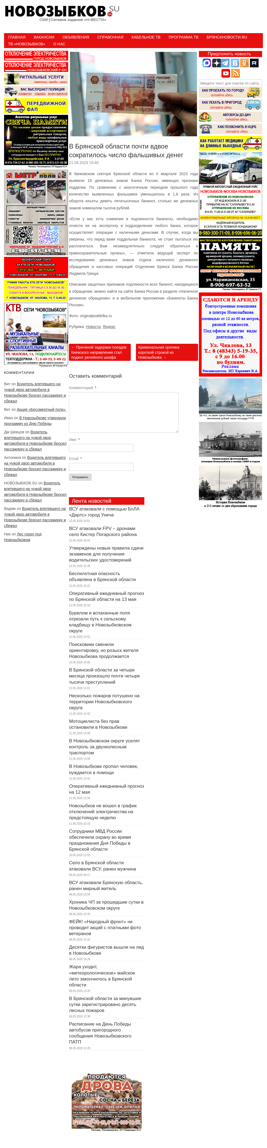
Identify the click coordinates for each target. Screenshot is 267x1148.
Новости (93, 326)
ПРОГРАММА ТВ (183, 37)
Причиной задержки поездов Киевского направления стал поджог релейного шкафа (98, 352)
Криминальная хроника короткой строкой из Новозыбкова (158, 352)
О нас (59, 44)
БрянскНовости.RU (226, 37)
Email (75, 458)
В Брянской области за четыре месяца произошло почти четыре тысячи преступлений (104, 676)
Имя (74, 439)
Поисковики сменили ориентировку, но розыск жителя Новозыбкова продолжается (103, 650)
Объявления (75, 37)
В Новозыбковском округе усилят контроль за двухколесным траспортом (104, 746)
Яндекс (109, 326)
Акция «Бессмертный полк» (41, 409)
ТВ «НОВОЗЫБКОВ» (26, 44)
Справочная (110, 37)
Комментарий (82, 388)
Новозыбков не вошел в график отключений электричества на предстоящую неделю (102, 811)
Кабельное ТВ (146, 37)
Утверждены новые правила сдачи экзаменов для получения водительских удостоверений (106, 554)
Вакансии (44, 37)
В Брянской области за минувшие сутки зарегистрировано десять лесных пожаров (105, 1004)
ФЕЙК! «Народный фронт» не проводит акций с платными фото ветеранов (105, 927)
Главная (17, 37)
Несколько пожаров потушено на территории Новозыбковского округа (104, 701)
